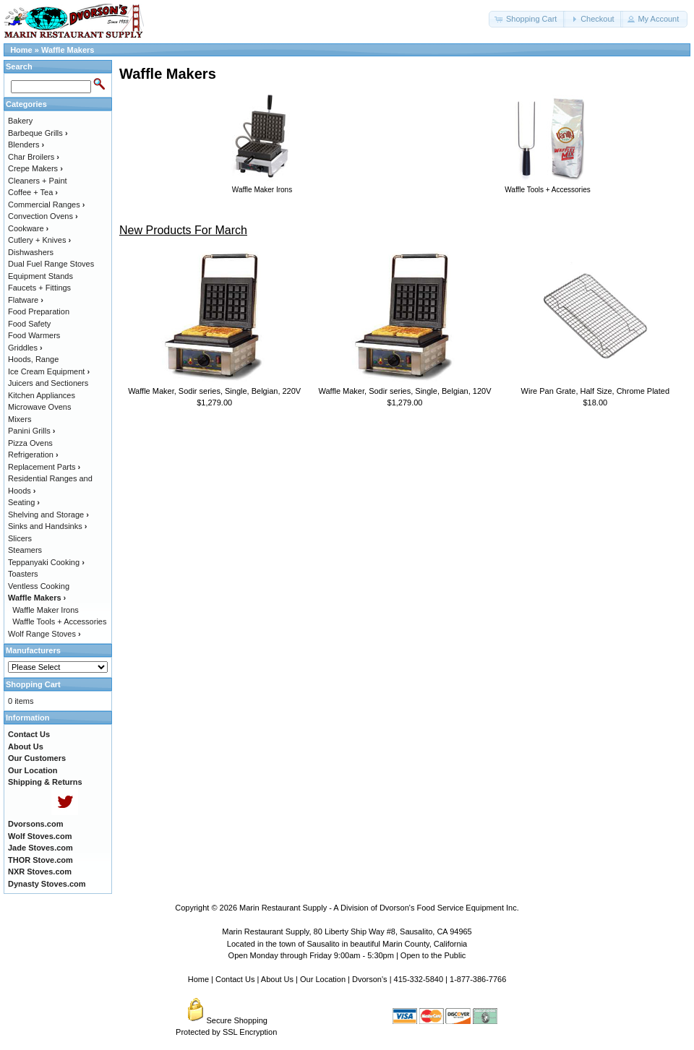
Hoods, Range (33, 359)
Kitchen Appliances (41, 395)
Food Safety (29, 323)
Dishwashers (30, 252)
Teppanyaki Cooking (46, 562)
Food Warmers (34, 335)
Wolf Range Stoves (44, 633)
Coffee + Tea (33, 192)
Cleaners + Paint (37, 180)
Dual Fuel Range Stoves (51, 263)
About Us (277, 979)
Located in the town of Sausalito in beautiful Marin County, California (347, 943)
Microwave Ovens (39, 407)
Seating (24, 502)
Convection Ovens (43, 216)
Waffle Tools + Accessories (59, 621)
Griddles (25, 347)
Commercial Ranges (46, 204)
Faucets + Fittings (39, 287)
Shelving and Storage (48, 514)
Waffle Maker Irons (45, 610)
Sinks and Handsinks (47, 526)
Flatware (25, 300)
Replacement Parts (44, 466)
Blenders (26, 144)
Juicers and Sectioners (48, 383)
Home (21, 50)
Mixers (19, 419)
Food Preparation (38, 311)
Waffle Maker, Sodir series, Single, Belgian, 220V (214, 391)
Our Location (323, 979)
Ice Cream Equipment (49, 371)
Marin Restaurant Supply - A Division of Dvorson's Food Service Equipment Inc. (379, 907)
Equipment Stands (40, 276)
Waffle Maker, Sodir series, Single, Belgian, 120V (404, 391)
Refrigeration (33, 454)
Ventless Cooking (38, 586)
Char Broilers (33, 156)
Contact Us (234, 979)
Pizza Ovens (30, 443)
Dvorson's (369, 979)
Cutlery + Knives (39, 240)
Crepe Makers (35, 168)
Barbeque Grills (38, 133)
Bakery (20, 120)
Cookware (28, 228)
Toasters (23, 573)
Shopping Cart (33, 684)
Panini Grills (31, 430)
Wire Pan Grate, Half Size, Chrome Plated (595, 391)
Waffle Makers (68, 50)
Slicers (20, 538)
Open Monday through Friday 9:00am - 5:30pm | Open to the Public (347, 955)
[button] (527, 19)
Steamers (25, 550)
